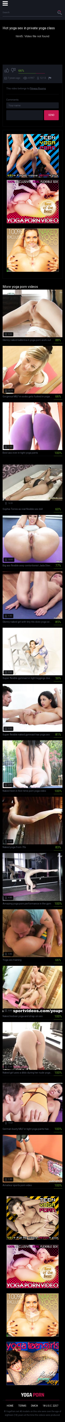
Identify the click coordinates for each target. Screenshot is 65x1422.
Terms (22, 1405)
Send (51, 115)
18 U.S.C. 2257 (50, 1405)
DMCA (34, 1405)
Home (10, 1405)
